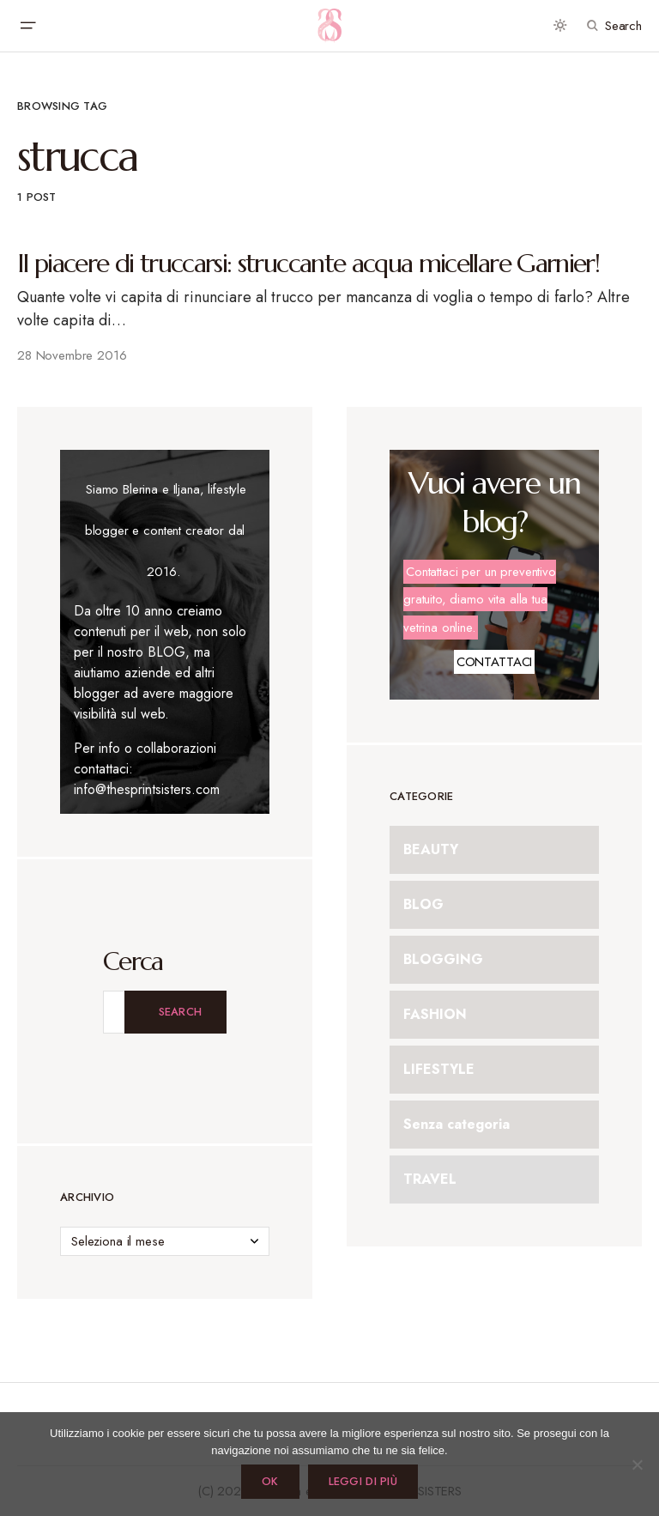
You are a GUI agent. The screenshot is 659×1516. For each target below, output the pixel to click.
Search (181, 1012)
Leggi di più (363, 1481)
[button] (27, 25)
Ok (270, 1481)
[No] (637, 1464)
